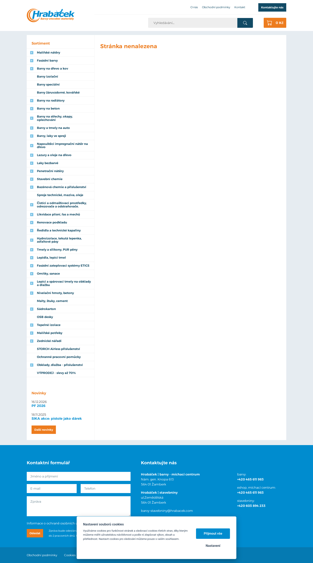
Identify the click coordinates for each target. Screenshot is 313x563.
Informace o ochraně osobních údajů (55, 523)
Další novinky (43, 429)
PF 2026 (39, 406)
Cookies (70, 555)
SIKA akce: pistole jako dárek (57, 419)
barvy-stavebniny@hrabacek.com (167, 511)
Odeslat (35, 533)
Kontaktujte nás (272, 7)
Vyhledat (245, 23)
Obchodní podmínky (42, 555)
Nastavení (213, 546)
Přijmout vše (213, 533)
